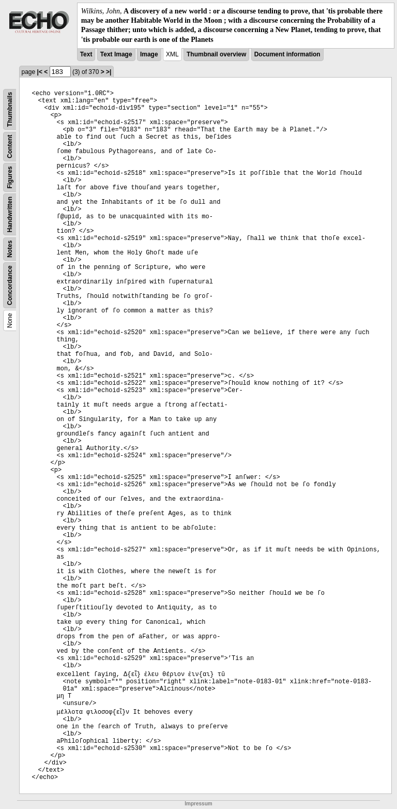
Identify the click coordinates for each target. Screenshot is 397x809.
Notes (9, 248)
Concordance (9, 285)
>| (108, 72)
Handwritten (9, 214)
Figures (9, 177)
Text (86, 54)
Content (9, 146)
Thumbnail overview (216, 54)
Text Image (116, 54)
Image (149, 54)
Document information (287, 54)
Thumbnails (9, 109)
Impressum (198, 803)
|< (39, 72)
